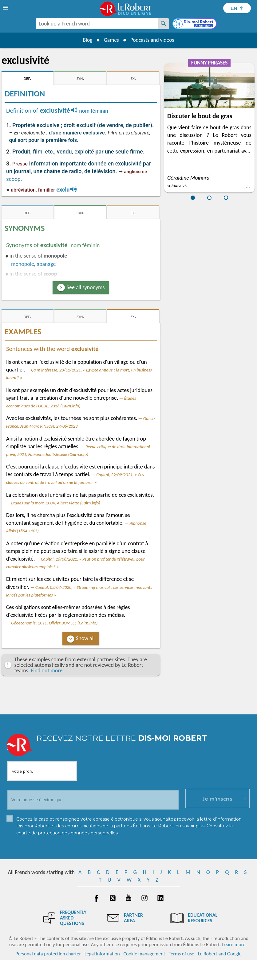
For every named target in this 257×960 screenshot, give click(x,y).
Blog (86, 40)
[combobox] (97, 23)
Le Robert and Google (220, 954)
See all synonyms (86, 287)
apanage (46, 264)
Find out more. (47, 670)
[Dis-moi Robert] (195, 24)
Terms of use (181, 954)
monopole (22, 264)
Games (110, 40)
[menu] (6, 8)
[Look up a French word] (163, 23)
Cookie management (144, 954)
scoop (13, 179)
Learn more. (234, 944)
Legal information (102, 954)
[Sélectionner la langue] (237, 8)
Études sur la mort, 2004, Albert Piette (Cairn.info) (55, 503)
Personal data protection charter (48, 954)
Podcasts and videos (153, 40)
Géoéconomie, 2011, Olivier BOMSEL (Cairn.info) (54, 623)
